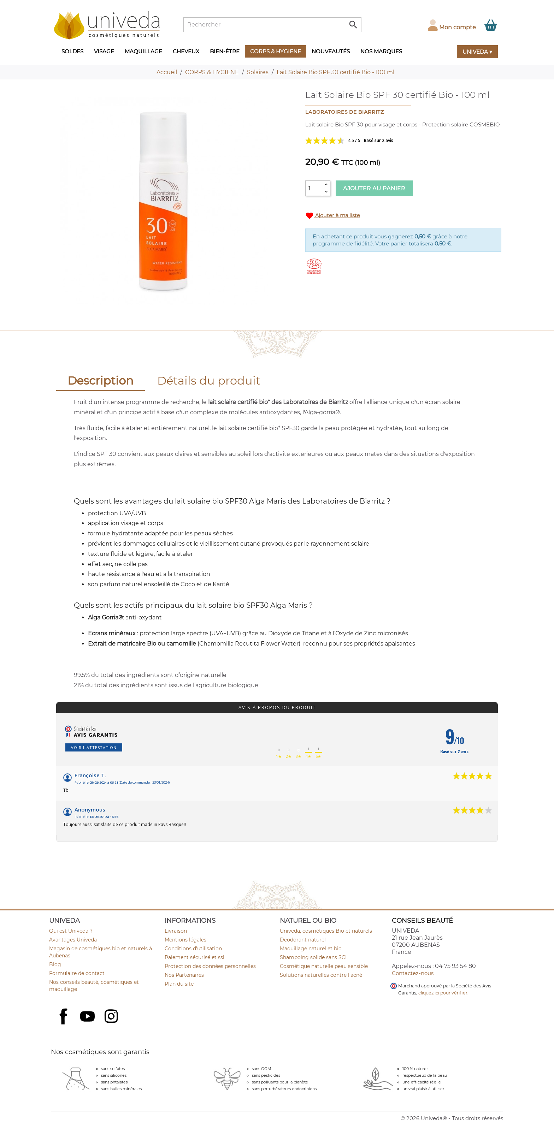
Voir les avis (376, 140)
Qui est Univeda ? (71, 931)
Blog (55, 964)
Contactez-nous (413, 973)
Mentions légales (185, 940)
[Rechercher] (272, 24)
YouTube (88, 1017)
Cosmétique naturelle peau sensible (324, 966)
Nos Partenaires (184, 975)
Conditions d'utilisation (193, 948)
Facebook (64, 1024)
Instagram (112, 1017)
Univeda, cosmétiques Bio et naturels (326, 931)
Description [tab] (100, 380)
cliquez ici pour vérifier (442, 993)
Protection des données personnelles (210, 966)
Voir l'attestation (94, 747)
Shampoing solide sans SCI (313, 957)
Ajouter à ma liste (332, 216)
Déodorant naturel (303, 940)
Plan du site (179, 984)
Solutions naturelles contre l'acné (321, 975)
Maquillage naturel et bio (311, 948)
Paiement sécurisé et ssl (194, 957)
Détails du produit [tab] (208, 380)
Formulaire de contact (77, 973)
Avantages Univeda (73, 940)
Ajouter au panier (374, 188)
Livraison (176, 931)
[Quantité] (313, 188)
